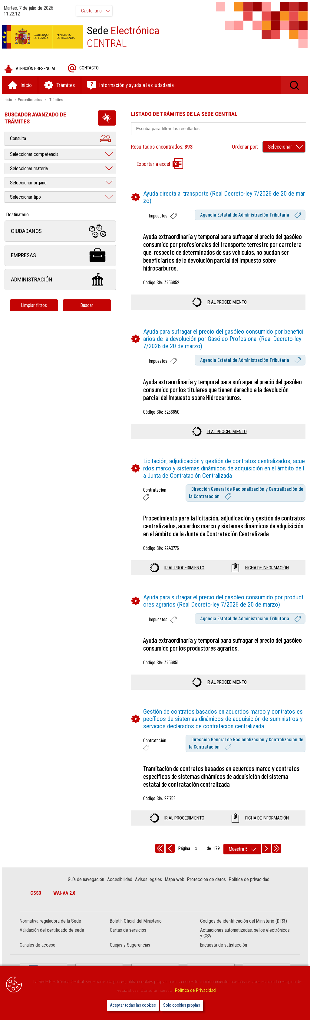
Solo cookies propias (181, 1005)
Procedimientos (31, 100)
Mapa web (175, 880)
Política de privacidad (249, 880)
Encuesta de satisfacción (223, 946)
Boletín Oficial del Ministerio (136, 922)
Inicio (9, 100)
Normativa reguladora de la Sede (51, 922)
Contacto (84, 69)
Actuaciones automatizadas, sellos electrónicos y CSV (244, 934)
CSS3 (36, 894)
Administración (61, 280)
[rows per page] (242, 850)
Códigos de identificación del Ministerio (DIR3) (243, 922)
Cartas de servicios (128, 931)
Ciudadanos (61, 232)
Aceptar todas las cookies (133, 1005)
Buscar (87, 306)
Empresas (61, 256)
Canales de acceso (38, 946)
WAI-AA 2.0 (65, 894)
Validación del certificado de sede (53, 931)
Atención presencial (31, 70)
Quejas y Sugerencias (130, 946)
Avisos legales (149, 880)
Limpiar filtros (35, 306)
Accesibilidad (120, 880)
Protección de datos (207, 880)
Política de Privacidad (195, 990)
